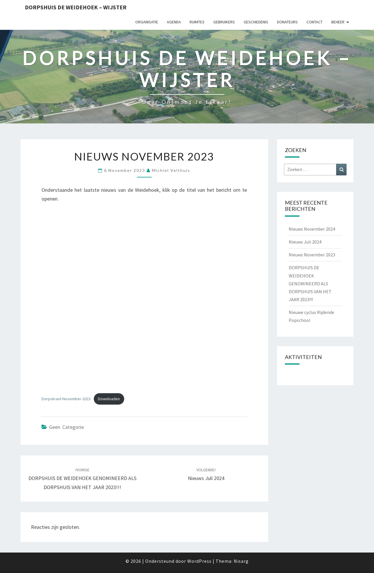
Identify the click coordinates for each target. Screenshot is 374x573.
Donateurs (287, 22)
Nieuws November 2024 (312, 229)
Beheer (337, 22)
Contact (315, 22)
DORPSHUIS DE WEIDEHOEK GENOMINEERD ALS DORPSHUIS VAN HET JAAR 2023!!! (82, 479)
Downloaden (109, 398)
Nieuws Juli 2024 (305, 242)
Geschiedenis (256, 22)
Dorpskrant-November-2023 (66, 398)
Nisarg (241, 561)
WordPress (199, 561)
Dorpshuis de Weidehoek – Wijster (76, 7)
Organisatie (146, 22)
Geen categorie (66, 427)
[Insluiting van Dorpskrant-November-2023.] (144, 299)
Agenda (174, 22)
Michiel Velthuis (171, 170)
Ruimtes (197, 22)
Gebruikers (224, 22)
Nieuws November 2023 (312, 255)
